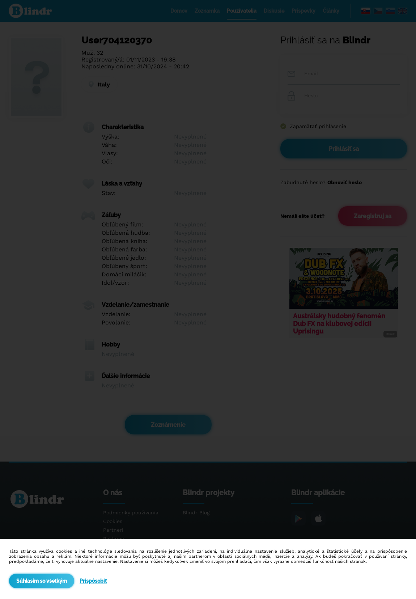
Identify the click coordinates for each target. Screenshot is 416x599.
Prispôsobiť (93, 581)
